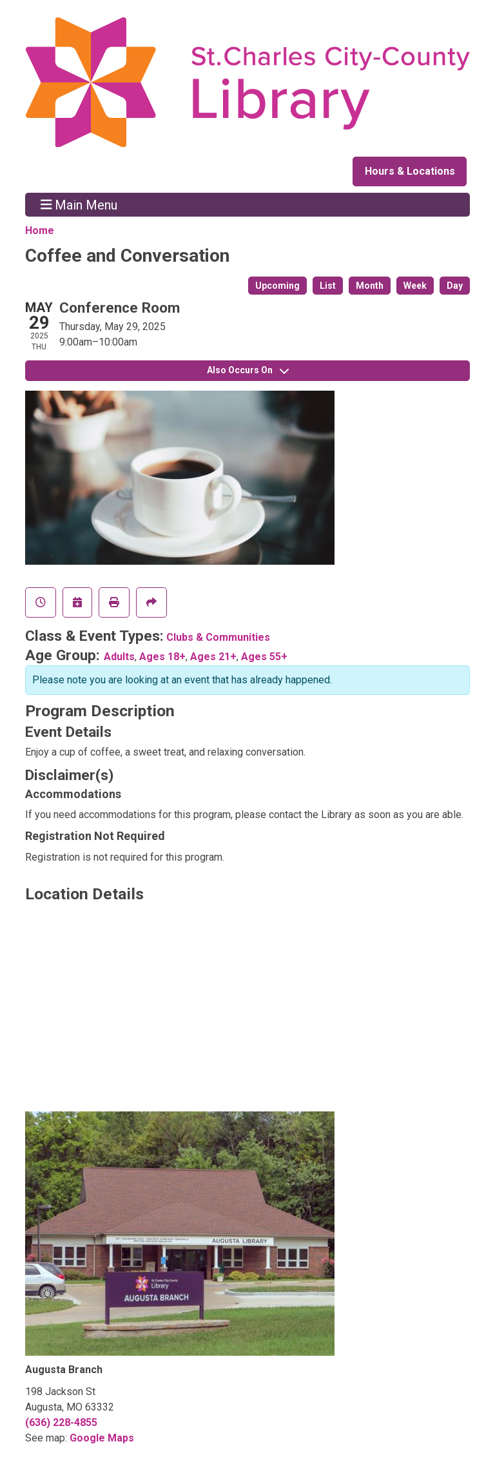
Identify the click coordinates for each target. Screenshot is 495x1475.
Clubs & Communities (218, 637)
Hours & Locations (410, 171)
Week (415, 285)
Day (455, 285)
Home (39, 230)
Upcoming (277, 285)
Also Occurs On (248, 370)
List (328, 285)
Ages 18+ (162, 656)
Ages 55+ (264, 656)
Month (369, 285)
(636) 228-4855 (61, 1422)
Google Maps (102, 1438)
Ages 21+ (213, 656)
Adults (119, 656)
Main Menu (79, 204)
